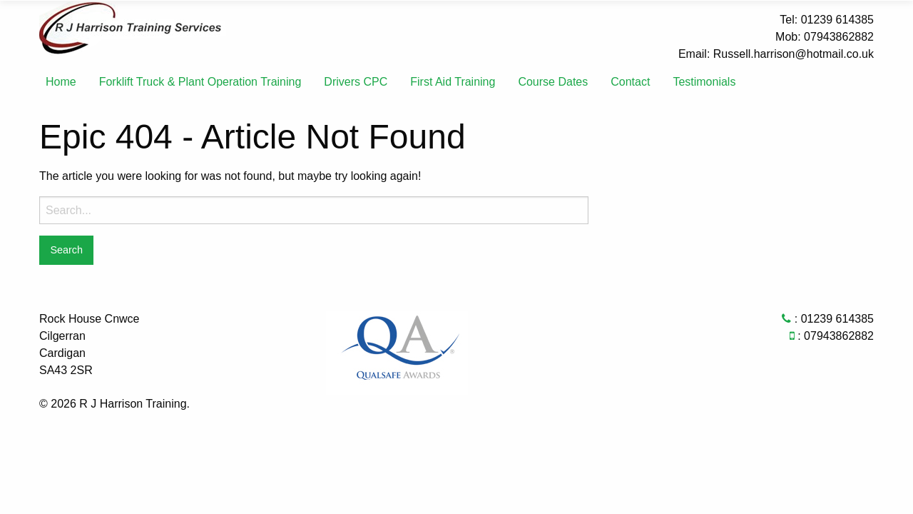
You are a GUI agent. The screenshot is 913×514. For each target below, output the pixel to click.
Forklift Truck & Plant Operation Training (200, 82)
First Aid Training (452, 82)
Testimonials (704, 82)
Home (61, 82)
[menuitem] (61, 82)
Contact (630, 82)
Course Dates (553, 82)
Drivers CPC (355, 82)
